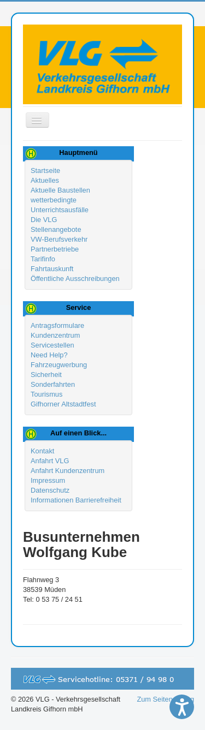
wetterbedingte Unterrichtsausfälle (60, 205)
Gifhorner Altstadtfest (63, 404)
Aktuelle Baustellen (60, 190)
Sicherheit (46, 374)
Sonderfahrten (53, 384)
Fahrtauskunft (52, 269)
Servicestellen (52, 345)
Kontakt (42, 451)
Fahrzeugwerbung (59, 365)
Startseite (45, 170)
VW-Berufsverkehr (59, 239)
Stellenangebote (56, 229)
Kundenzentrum (55, 335)
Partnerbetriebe (55, 249)
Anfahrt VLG (50, 461)
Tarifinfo (43, 259)
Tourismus (46, 394)
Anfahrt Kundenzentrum (67, 470)
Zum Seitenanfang (165, 699)
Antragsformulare (57, 325)
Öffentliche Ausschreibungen (75, 278)
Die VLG (44, 220)
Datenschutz (50, 490)
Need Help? (49, 355)
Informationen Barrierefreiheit (76, 500)
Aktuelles (45, 180)
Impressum (48, 480)
